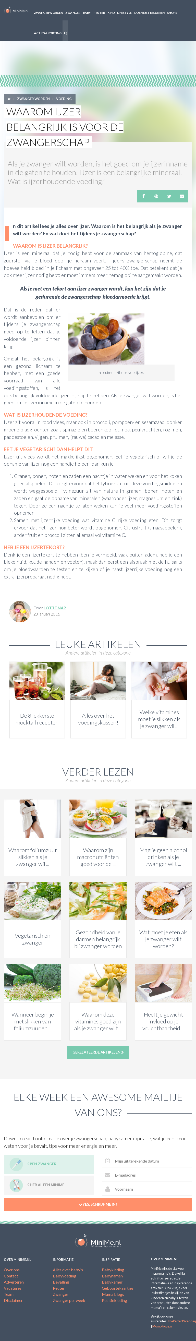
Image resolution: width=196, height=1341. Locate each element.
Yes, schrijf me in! (98, 1204)
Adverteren (14, 1281)
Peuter (99, 13)
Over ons (12, 1269)
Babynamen (112, 1275)
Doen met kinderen (149, 13)
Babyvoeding (64, 1275)
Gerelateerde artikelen (98, 1052)
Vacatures (12, 1288)
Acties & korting (47, 33)
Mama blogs (113, 1294)
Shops (172, 13)
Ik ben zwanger (32, 1164)
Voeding (64, 99)
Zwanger (72, 13)
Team (9, 1294)
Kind (111, 13)
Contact (11, 1275)
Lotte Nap (55, 607)
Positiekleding (114, 1300)
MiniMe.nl (16, 10)
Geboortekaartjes (117, 1288)
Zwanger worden (48, 13)
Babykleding (113, 1269)
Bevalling (61, 1281)
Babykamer (112, 1281)
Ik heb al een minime (36, 1185)
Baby (87, 13)
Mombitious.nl (162, 1326)
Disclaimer (13, 1300)
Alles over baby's (68, 1269)
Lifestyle (124, 13)
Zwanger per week (69, 1300)
